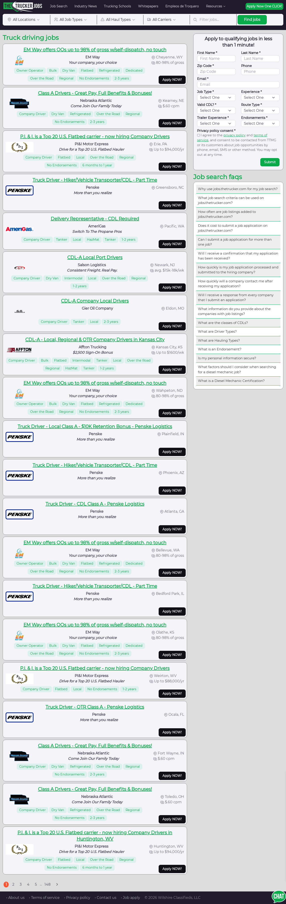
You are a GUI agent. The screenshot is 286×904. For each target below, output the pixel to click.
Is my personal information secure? (227, 358)
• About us (15, 897)
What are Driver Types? (217, 331)
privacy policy (234, 135)
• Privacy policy (77, 897)
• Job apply (130, 897)
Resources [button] (214, 6)
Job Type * (205, 92)
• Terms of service (44, 897)
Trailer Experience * (213, 118)
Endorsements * (254, 118)
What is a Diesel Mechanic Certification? (231, 381)
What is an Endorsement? (220, 349)
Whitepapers (148, 6)
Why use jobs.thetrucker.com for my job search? (238, 189)
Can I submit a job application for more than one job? (235, 242)
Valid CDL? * (206, 105)
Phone (246, 66)
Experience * (251, 92)
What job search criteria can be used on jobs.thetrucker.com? (231, 200)
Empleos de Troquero (182, 6)
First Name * (207, 53)
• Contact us (105, 897)
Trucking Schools (117, 6)
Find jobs (252, 19)
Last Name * (251, 53)
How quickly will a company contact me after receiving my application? (235, 283)
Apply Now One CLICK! (264, 6)
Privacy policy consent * (216, 131)
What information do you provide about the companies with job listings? (234, 311)
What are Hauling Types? (219, 340)
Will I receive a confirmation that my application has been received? (238, 256)
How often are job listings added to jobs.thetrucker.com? (227, 214)
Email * (202, 79)
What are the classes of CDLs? (223, 323)
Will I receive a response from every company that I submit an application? (235, 297)
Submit (270, 162)
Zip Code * (205, 66)
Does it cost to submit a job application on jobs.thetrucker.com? (232, 228)
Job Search (58, 6)
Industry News (85, 6)
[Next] (57, 884)
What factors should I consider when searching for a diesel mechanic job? (237, 369)
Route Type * (251, 105)
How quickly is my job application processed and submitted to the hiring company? (238, 269)
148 (47, 884)
